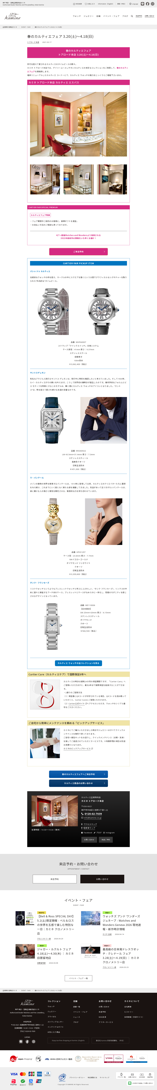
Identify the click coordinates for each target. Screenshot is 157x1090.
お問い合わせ (149, 16)
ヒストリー (128, 1012)
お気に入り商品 (54, 1032)
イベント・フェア (111, 16)
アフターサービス (106, 1022)
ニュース (76, 1017)
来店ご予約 (106, 840)
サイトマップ (104, 1078)
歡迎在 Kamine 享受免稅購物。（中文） (110, 1040)
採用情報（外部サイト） (134, 1017)
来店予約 (139, 16)
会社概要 (127, 1006)
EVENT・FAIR (26, 27)
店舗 (98, 16)
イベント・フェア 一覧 (78, 978)
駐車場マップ (89, 828)
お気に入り (90, 4)
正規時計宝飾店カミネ (10, 27)
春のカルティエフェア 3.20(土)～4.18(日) (48, 27)
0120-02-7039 (30, 1031)
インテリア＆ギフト (56, 1027)
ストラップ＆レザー (56, 1022)
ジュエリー (89, 16)
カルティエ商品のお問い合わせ (78, 783)
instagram (110, 832)
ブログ (125, 16)
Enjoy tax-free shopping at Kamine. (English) (68, 1040)
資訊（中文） (121, 4)
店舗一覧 (76, 1006)
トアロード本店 (33, 42)
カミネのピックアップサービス (77, 748)
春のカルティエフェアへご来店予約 (78, 774)
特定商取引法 (92, 1078)
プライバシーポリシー (77, 1078)
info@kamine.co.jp (93, 817)
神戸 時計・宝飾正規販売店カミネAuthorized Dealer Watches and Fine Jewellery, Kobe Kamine (23, 4)
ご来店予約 (78, 251)
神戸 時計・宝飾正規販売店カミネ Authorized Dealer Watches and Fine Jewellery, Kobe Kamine (27, 1012)
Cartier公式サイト (77, 703)
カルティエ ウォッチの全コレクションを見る (78, 663)
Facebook (88, 832)
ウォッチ (77, 16)
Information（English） (106, 4)
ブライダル (52, 1016)
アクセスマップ (90, 824)
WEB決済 (77, 4)
